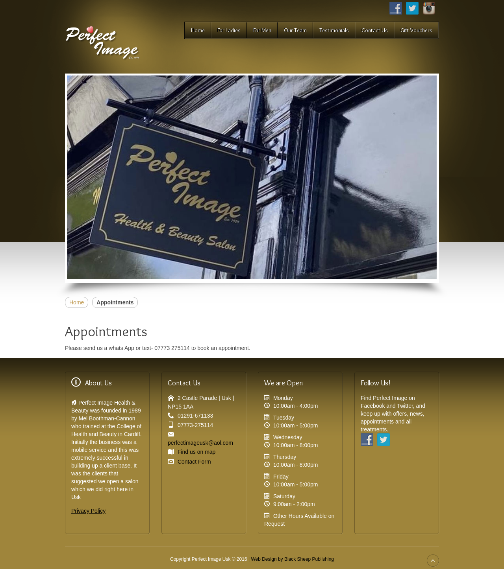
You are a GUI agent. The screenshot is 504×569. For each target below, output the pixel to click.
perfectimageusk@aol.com (200, 443)
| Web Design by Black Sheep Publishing (291, 559)
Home (76, 302)
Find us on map (197, 452)
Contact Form (194, 462)
